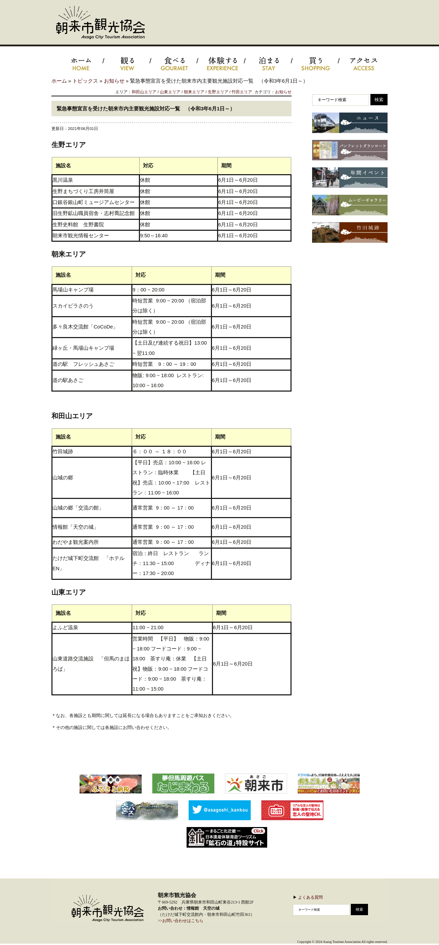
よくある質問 (310, 897)
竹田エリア (242, 91)
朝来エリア (194, 91)
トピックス (85, 81)
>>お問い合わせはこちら (180, 921)
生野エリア (218, 91)
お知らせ (114, 81)
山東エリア (170, 91)
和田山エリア (144, 91)
